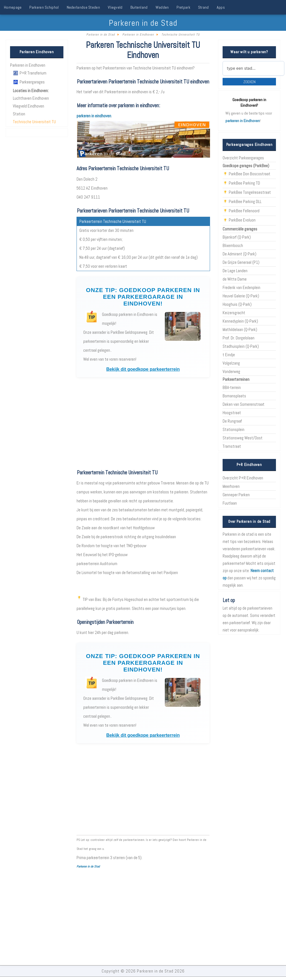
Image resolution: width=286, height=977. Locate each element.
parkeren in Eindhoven (242, 120)
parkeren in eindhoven (94, 116)
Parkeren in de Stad (88, 866)
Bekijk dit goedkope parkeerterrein (143, 369)
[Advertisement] (143, 423)
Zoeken (249, 81)
